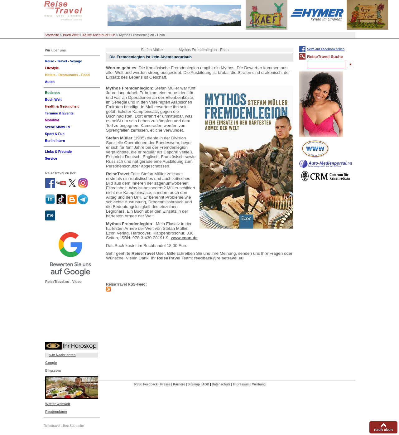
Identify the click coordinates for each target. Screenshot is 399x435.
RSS (137, 384)
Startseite (52, 35)
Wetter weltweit (57, 404)
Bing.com (53, 370)
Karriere (179, 384)
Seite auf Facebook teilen (325, 49)
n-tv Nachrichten (62, 355)
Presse (165, 384)
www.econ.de (184, 237)
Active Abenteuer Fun (99, 35)
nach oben (383, 430)
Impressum (241, 384)
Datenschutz (221, 384)
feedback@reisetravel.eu (219, 258)
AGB (205, 384)
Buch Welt (71, 35)
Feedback (150, 384)
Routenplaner (56, 411)
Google (51, 363)
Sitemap (194, 384)
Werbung (259, 384)
